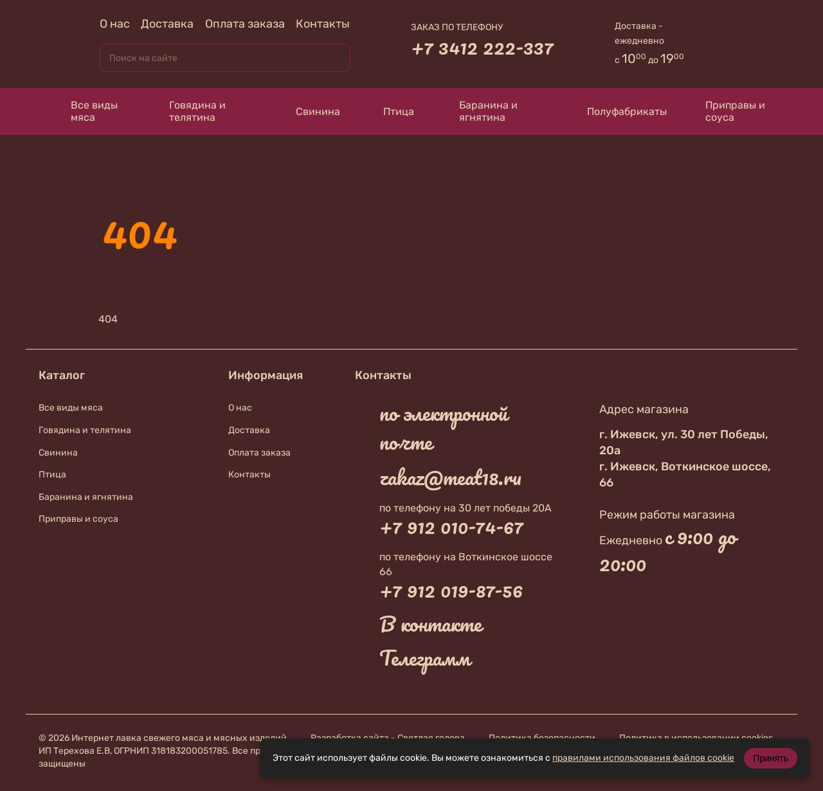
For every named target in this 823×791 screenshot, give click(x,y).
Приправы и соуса (728, 111)
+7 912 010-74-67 (451, 526)
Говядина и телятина (188, 111)
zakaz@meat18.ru (450, 477)
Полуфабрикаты (615, 111)
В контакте (430, 623)
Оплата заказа (245, 24)
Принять (770, 758)
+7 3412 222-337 (482, 46)
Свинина (305, 111)
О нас (115, 24)
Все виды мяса (84, 111)
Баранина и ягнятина (479, 111)
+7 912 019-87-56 (451, 589)
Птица (390, 111)
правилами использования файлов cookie (643, 757)
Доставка (167, 24)
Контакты (323, 24)
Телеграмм (424, 658)
